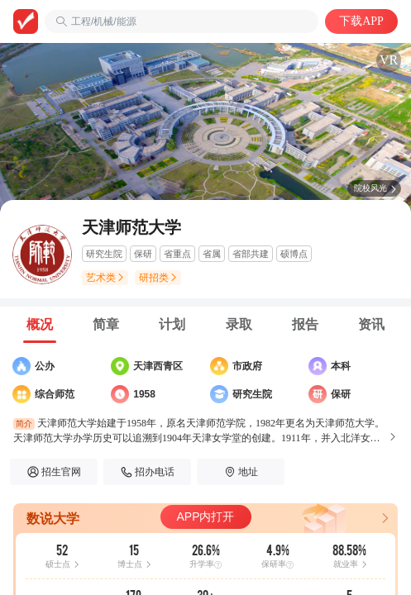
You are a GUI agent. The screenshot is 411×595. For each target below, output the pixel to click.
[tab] (40, 325)
